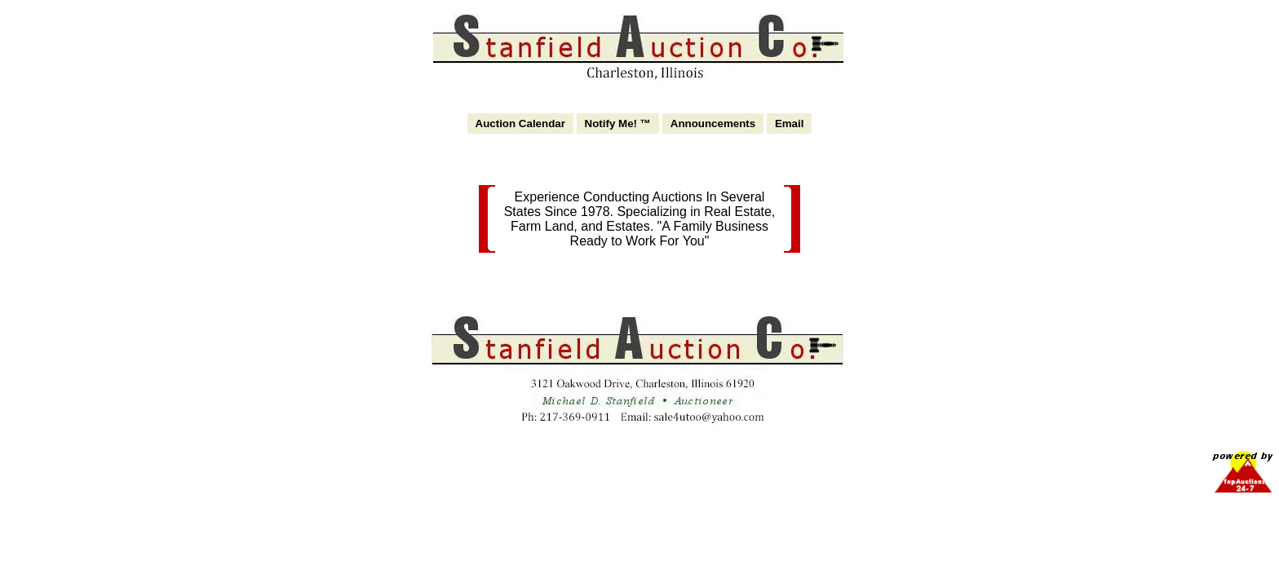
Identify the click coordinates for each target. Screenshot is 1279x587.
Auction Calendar (520, 123)
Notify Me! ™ (618, 123)
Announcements (712, 123)
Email (789, 123)
